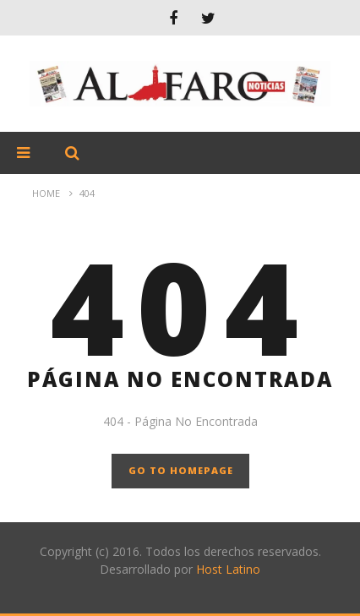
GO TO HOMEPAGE (180, 470)
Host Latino (228, 569)
